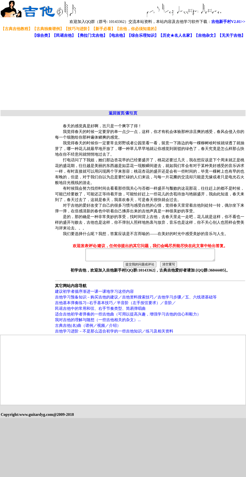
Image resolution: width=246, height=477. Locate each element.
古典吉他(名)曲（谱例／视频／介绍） (88, 328)
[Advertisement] (77, 74)
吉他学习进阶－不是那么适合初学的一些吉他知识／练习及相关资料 (114, 333)
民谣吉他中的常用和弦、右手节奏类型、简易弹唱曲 (100, 311)
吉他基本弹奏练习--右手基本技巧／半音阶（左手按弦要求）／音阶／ (115, 305)
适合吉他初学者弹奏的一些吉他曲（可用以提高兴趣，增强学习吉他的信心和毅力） (128, 316)
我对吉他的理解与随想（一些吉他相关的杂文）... (98, 322)
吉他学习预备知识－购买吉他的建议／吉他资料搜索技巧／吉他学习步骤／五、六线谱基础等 (136, 299)
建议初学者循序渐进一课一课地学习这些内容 (94, 294)
